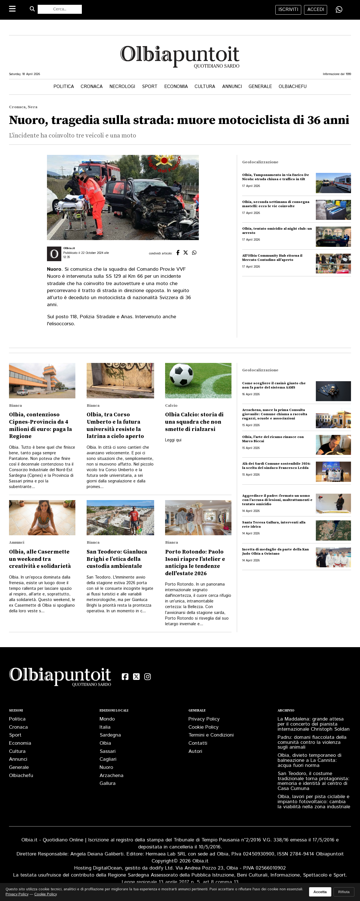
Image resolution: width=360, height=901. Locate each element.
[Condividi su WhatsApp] (339, 9)
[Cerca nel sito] (59, 9)
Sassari (108, 751)
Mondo (107, 719)
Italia (105, 727)
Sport (150, 86)
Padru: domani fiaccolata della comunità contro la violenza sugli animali (312, 742)
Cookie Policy (203, 727)
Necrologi (122, 86)
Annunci (232, 86)
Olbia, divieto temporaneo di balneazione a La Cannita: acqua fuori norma (309, 760)
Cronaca (92, 86)
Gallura (108, 783)
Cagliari (108, 759)
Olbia (105, 743)
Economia (176, 86)
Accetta (320, 892)
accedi (315, 9)
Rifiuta (344, 892)
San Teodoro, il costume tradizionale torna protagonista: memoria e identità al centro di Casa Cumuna (313, 781)
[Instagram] (147, 676)
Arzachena (111, 775)
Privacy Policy (204, 719)
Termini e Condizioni (211, 735)
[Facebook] (125, 676)
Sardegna (110, 735)
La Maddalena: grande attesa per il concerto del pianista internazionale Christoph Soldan (314, 724)
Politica (63, 86)
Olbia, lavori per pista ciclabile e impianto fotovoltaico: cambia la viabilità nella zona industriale (314, 801)
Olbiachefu (293, 86)
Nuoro (106, 767)
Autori (195, 751)
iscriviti (288, 9)
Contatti (197, 743)
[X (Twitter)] (136, 676)
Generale (260, 86)
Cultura (205, 86)
